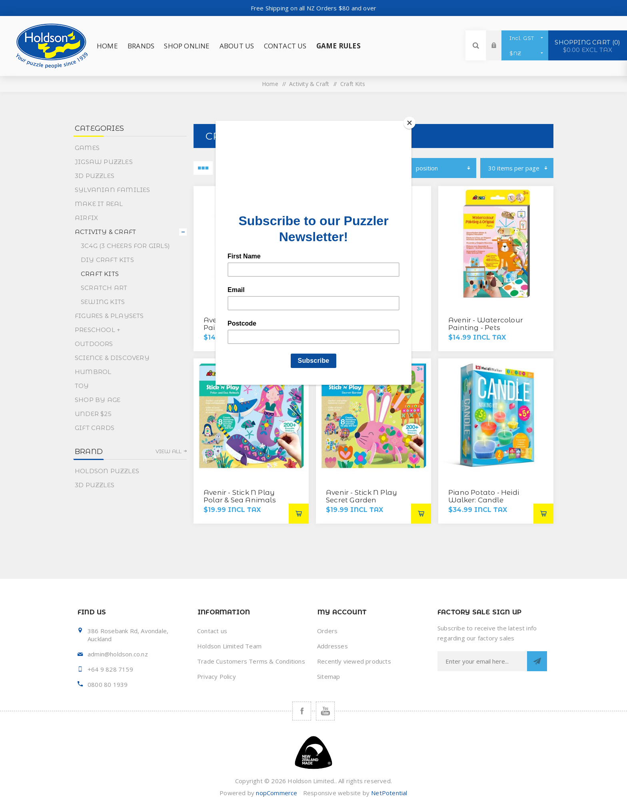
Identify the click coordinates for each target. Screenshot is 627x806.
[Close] (409, 123)
